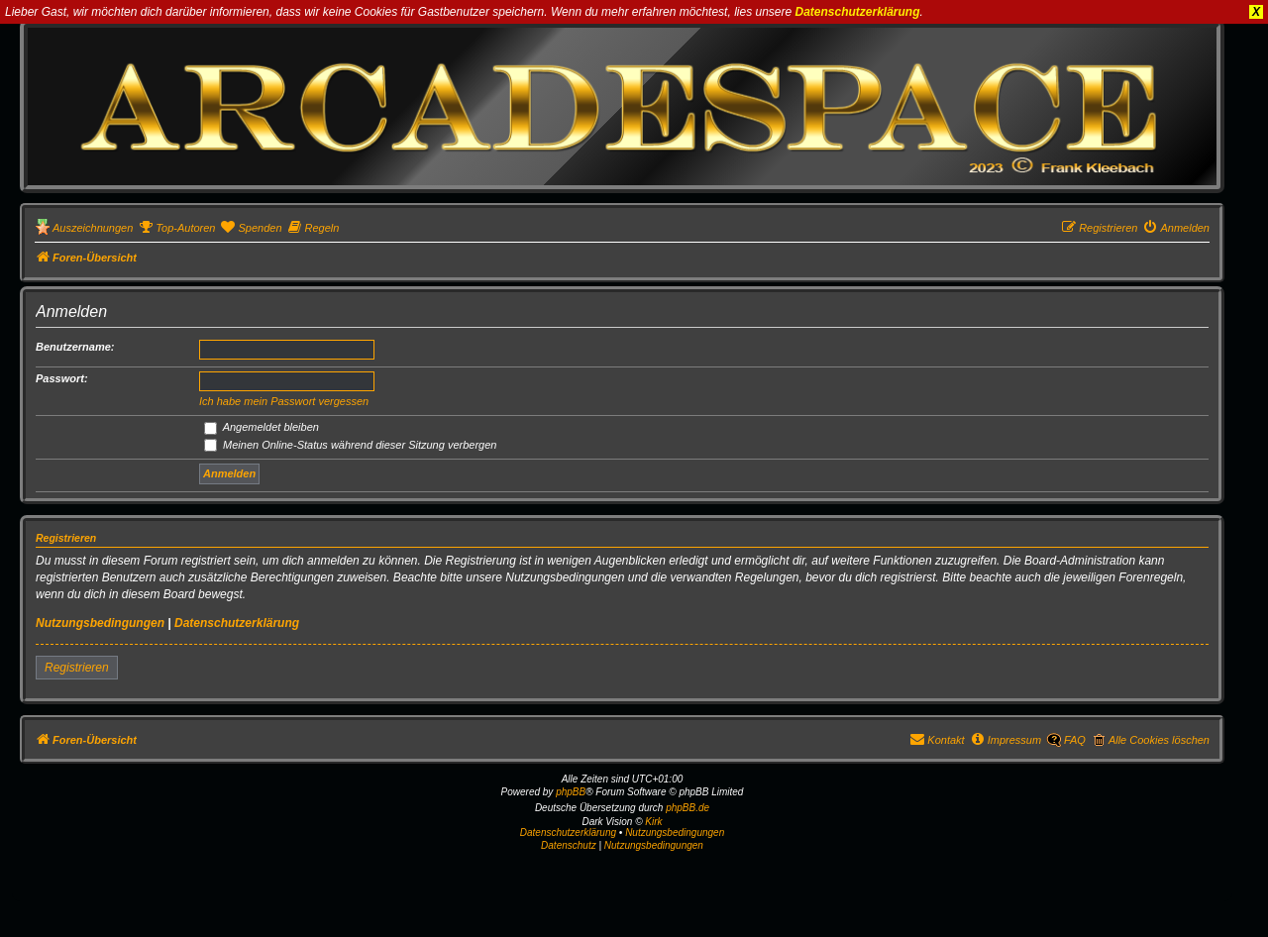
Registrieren (77, 668)
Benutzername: (75, 347)
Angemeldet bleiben (261, 427)
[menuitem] (176, 228)
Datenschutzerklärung (857, 12)
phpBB (570, 791)
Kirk (653, 821)
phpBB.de (687, 807)
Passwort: (62, 378)
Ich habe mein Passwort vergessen (284, 401)
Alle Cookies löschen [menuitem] (1159, 740)
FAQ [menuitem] (1075, 740)
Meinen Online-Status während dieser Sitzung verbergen (350, 445)
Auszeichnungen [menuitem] (93, 228)
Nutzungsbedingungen (100, 623)
